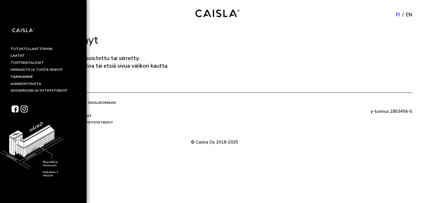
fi (398, 15)
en (409, 15)
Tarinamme (70, 129)
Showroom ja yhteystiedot (86, 122)
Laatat (66, 109)
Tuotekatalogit (76, 116)
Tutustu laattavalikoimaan (88, 102)
